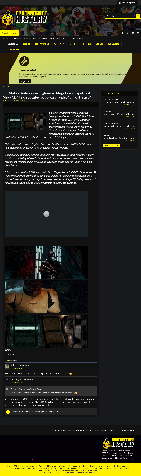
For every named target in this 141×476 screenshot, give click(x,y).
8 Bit (63, 43)
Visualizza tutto (111, 145)
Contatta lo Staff (72, 430)
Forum (14, 33)
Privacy (86, 430)
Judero (106, 135)
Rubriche (17, 38)
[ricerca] (123, 16)
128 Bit (99, 43)
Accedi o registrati (130, 3)
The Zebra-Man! (110, 99)
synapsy (14, 379)
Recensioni (7, 38)
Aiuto (60, 430)
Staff (94, 430)
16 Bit (73, 43)
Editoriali (36, 38)
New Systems (113, 43)
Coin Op (26, 43)
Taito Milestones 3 (111, 123)
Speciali (27, 38)
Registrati (25, 81)
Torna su (130, 430)
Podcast (66, 38)
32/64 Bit (86, 43)
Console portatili (16, 49)
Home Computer (42, 43)
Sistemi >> (13, 43)
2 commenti (13, 360)
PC (54, 43)
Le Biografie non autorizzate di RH (110, 430)
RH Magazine (55, 38)
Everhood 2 (108, 111)
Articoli (5, 33)
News (44, 38)
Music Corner (77, 38)
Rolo (12, 365)
